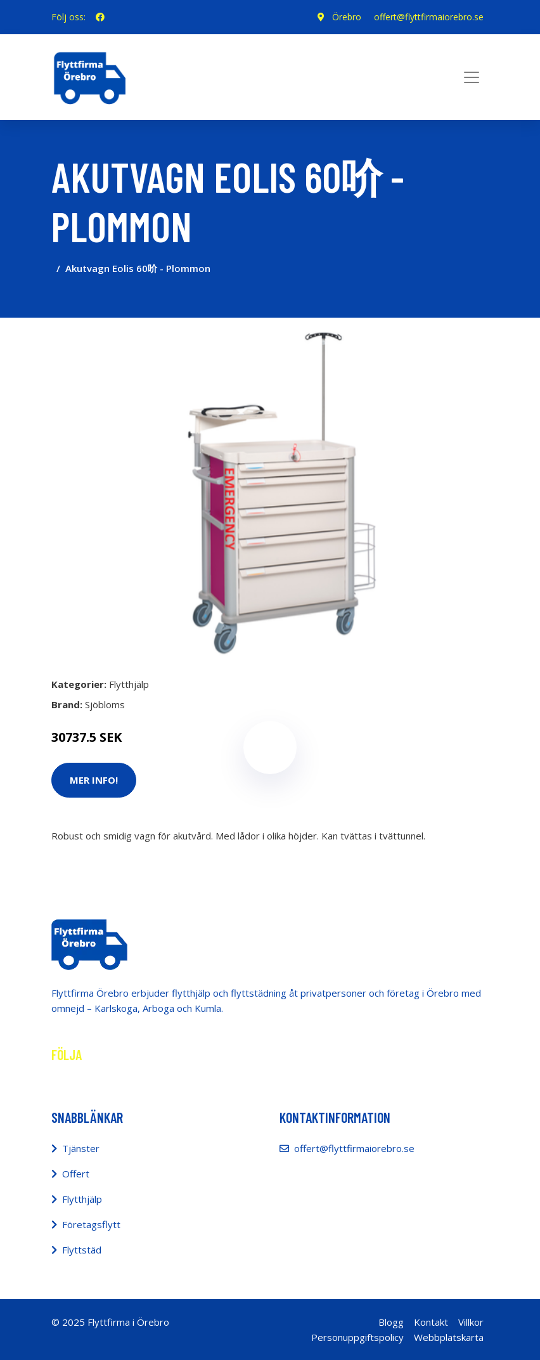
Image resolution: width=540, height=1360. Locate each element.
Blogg (391, 1322)
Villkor (471, 1322)
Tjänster (81, 1148)
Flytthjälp (129, 684)
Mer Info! (94, 780)
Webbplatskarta (449, 1337)
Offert (75, 1173)
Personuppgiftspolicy (357, 1337)
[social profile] (100, 17)
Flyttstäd (81, 1249)
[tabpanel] (270, 492)
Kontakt (431, 1322)
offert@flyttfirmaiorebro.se (429, 17)
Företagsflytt (91, 1224)
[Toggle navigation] (471, 77)
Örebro (346, 17)
